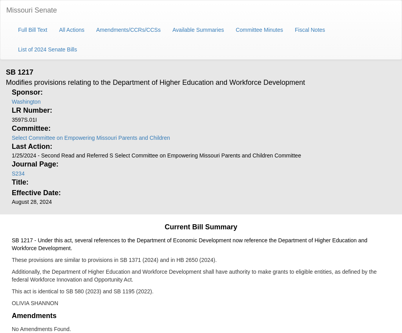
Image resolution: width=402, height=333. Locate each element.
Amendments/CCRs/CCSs (128, 30)
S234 (18, 173)
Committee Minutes (259, 30)
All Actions (71, 30)
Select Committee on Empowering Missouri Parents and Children (91, 138)
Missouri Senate (31, 10)
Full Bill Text (32, 30)
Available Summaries (198, 30)
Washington (26, 102)
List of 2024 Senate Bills (47, 49)
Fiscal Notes (310, 30)
